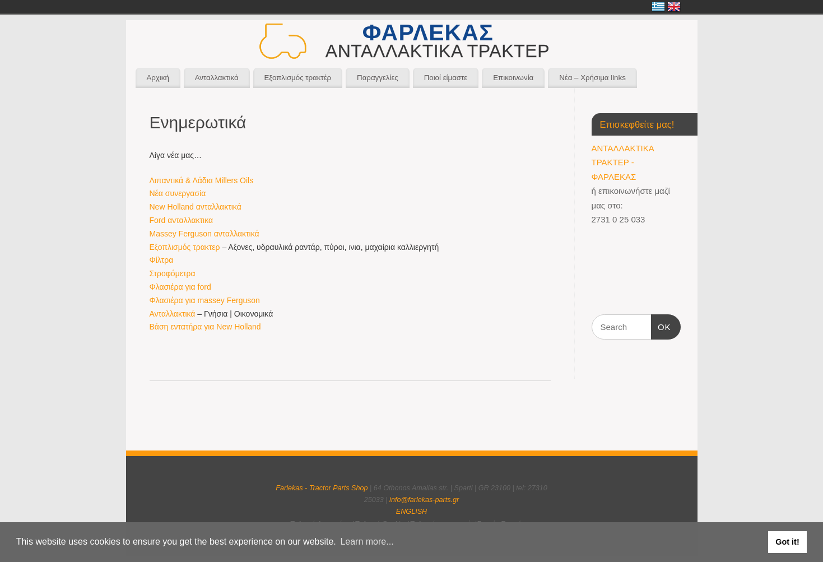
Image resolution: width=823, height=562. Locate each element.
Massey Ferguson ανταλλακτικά (204, 233)
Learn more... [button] (366, 541)
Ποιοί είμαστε (446, 77)
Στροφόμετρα (173, 273)
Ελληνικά (658, 6)
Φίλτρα (162, 260)
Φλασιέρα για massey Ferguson (205, 300)
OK (661, 325)
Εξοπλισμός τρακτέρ (297, 77)
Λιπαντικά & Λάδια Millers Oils (202, 180)
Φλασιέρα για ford (180, 286)
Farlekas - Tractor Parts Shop (322, 488)
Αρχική (157, 77)
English (674, 6)
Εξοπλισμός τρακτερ (185, 247)
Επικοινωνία (513, 77)
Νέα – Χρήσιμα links (592, 77)
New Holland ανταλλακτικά (195, 206)
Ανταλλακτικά (217, 77)
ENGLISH (411, 511)
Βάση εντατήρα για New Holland (205, 326)
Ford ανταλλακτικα (181, 220)
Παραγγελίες (377, 77)
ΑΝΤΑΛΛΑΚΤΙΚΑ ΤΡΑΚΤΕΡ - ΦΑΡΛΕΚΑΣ (623, 162)
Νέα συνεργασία (178, 193)
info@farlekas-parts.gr (424, 500)
